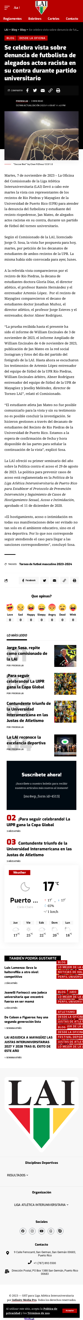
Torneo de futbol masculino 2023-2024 (45, 564)
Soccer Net (20, 164)
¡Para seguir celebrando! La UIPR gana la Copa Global (25, 681)
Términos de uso (38, 1313)
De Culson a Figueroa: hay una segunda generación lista (26, 1019)
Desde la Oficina (32, 38)
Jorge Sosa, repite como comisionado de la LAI (27, 653)
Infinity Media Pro (24, 1300)
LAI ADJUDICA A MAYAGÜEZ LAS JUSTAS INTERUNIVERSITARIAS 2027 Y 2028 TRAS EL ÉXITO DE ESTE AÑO (28, 1044)
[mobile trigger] (8, 8)
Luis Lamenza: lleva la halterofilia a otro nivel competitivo (21, 972)
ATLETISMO (66, 1012)
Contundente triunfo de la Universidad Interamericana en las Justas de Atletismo (29, 712)
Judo (73, 992)
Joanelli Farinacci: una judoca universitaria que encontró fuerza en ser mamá (25, 997)
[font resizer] (16, 8)
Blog (10, 38)
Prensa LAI (22, 101)
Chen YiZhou (36, 164)
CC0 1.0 (49, 164)
